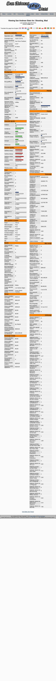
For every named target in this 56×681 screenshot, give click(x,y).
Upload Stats (44, 13)
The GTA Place (41, 516)
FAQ (14, 13)
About (3, 13)
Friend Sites (21, 13)
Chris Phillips (33, 516)
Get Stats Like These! (28, 511)
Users (37, 13)
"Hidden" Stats (30, 13)
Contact (9, 13)
